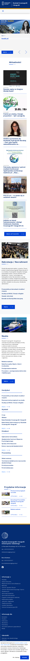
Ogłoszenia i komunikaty (9, 437)
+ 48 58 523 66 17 (8, 560)
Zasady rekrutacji (7, 296)
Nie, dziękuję (16, 658)
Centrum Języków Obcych (9, 587)
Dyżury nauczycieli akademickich (12, 446)
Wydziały (4, 579)
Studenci (5, 431)
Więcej (5, 52)
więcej (6, 307)
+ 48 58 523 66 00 (9, 549)
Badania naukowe (7, 361)
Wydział (5, 409)
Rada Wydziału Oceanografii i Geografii (14, 420)
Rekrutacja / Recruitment (15, 262)
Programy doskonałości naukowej (10, 597)
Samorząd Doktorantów (8, 595)
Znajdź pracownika (7, 603)
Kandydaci (6, 390)
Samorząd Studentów (7, 593)
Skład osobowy (6, 458)
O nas (3, 415)
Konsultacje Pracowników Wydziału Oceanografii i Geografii (18, 501)
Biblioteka (4, 585)
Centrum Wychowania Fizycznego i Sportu (13, 589)
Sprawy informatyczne (9, 443)
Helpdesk (4, 640)
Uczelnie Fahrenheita (7, 605)
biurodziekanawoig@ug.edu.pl (9, 563)
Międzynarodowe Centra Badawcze (11, 583)
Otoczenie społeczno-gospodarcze (11, 626)
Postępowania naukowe (9, 368)
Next (25, 52)
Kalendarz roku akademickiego (10, 638)
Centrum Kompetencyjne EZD (9, 607)
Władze (4, 417)
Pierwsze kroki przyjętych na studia (13, 400)
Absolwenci (5, 622)
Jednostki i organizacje (8, 601)
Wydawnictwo (5, 591)
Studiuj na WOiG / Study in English (12, 293)
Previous (20, 52)
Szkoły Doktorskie (6, 581)
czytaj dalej (14, 496)
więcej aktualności (12, 234)
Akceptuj (24, 657)
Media (3, 628)
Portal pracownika (7, 465)
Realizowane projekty (7, 599)
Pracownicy (6, 453)
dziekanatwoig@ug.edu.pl (8, 552)
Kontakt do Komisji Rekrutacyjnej (12, 298)
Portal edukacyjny (7, 468)
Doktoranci (5, 621)
